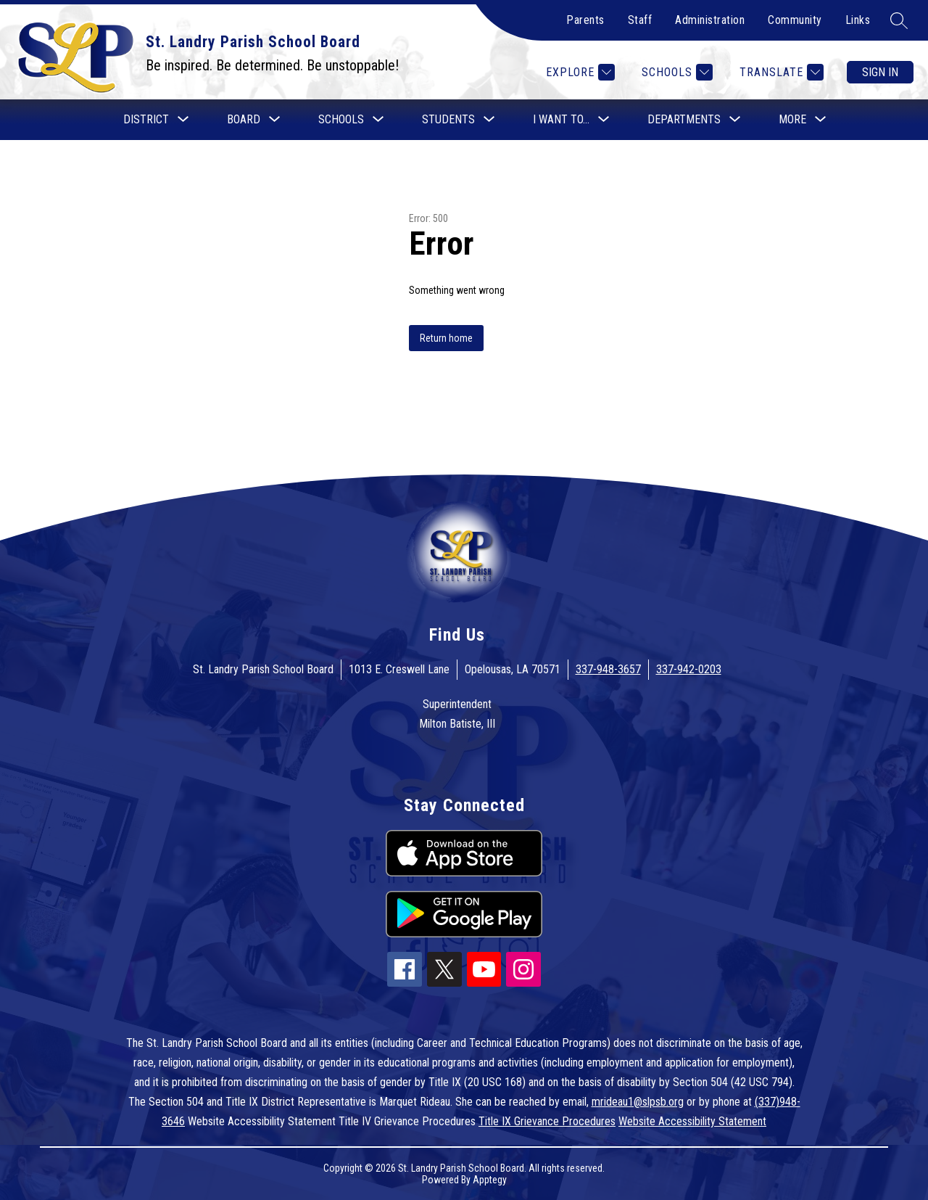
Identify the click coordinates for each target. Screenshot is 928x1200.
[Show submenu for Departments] (684, 119)
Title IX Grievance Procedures (547, 1121)
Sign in (880, 72)
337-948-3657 (608, 669)
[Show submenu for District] (146, 119)
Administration (710, 20)
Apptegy (490, 1179)
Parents (585, 20)
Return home (446, 338)
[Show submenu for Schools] (341, 119)
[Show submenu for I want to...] (561, 119)
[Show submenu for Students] (448, 119)
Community (795, 20)
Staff (640, 20)
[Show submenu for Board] (243, 119)
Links (858, 20)
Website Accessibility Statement (692, 1121)
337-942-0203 (688, 669)
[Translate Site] (780, 72)
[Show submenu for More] (792, 119)
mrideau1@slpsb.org (638, 1102)
